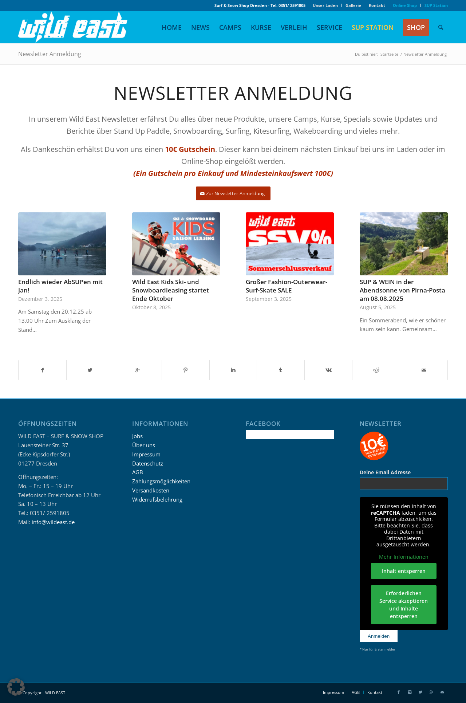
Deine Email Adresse (385, 472)
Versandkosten (150, 490)
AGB (137, 472)
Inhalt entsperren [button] (404, 570)
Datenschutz (147, 463)
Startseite (389, 54)
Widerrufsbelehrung (157, 499)
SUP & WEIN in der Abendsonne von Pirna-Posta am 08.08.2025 (402, 290)
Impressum (146, 454)
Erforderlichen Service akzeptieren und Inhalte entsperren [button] (404, 605)
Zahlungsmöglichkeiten (161, 481)
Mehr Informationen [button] (404, 556)
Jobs (137, 436)
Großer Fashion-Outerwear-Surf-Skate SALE (286, 286)
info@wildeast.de (53, 522)
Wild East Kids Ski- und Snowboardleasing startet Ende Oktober (170, 290)
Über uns (143, 445)
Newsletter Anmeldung (49, 54)
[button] (16, 687)
